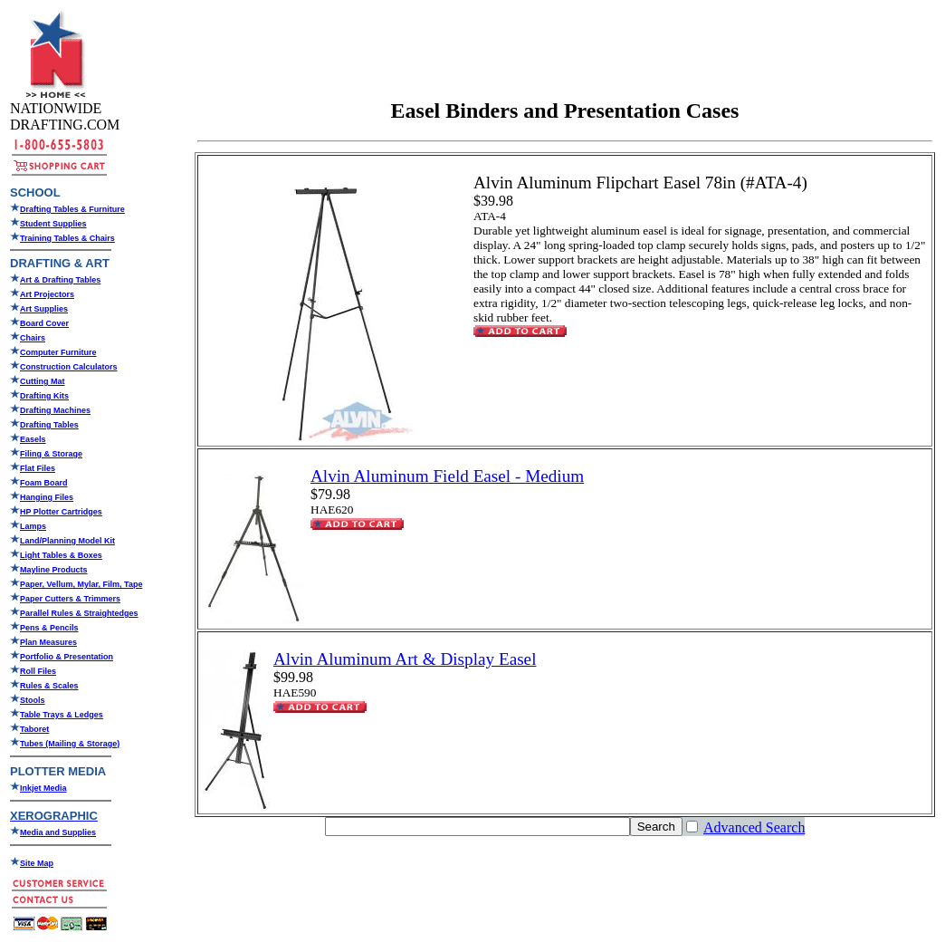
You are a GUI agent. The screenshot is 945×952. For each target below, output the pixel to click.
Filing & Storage (51, 453)
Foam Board (44, 482)
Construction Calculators (69, 366)
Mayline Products (54, 569)
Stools (32, 700)
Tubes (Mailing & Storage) (69, 743)
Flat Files (37, 468)
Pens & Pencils (49, 627)
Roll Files (38, 671)
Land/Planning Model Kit (67, 540)
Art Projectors (47, 294)
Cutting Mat (42, 381)
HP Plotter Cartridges (61, 511)
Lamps (33, 526)
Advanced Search (754, 827)
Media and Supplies (58, 832)
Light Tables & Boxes (61, 555)
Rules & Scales (49, 685)
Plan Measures (48, 642)
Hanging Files (46, 497)
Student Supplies (53, 223)
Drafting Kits (44, 395)
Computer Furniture (58, 352)
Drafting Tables (49, 424)
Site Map (36, 863)
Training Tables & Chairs (67, 238)
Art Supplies (44, 308)
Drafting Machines (55, 410)
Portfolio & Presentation (66, 656)
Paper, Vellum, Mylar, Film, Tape (81, 584)
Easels (33, 439)
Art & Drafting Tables (60, 279)
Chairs (32, 337)
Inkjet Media (43, 788)
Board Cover (44, 323)
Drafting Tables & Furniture (72, 209)
